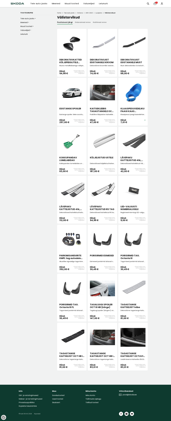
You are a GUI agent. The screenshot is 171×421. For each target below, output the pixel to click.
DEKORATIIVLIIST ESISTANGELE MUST (131, 61)
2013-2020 (89, 13)
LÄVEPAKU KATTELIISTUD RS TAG (102, 208)
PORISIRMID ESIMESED (102, 255)
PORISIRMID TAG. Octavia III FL (68, 306)
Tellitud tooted (92, 402)
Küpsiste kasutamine (28, 406)
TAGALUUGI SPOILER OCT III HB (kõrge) (101, 306)
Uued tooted (57, 399)
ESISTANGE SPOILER (70, 108)
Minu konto (90, 395)
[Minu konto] (162, 3)
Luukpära (98, 13)
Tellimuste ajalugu (93, 399)
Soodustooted (58, 395)
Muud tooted (26, 26)
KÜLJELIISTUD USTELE (101, 157)
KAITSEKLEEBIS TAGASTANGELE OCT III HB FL (101, 110)
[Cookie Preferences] (3, 417)
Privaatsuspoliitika (26, 402)
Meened (24, 22)
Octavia (80, 13)
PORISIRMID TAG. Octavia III (130, 257)
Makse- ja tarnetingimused (30, 399)
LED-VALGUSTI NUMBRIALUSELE (129, 208)
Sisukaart (56, 402)
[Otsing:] (148, 3)
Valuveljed (25, 30)
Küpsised (37, 414)
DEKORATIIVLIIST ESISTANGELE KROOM (102, 61)
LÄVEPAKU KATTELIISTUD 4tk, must (131, 159)
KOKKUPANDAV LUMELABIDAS (68, 159)
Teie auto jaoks (27, 18)
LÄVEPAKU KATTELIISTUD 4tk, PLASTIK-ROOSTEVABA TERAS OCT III (70, 208)
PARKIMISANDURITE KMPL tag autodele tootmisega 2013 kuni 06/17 (71, 257)
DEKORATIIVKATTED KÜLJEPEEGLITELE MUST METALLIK (70, 61)
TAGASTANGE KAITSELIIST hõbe (130, 306)
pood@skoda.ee (130, 394)
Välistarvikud (110, 13)
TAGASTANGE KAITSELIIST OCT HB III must (71, 354)
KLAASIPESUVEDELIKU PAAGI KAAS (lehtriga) (132, 110)
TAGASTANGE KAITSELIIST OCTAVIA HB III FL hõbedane (133, 354)
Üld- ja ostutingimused (28, 395)
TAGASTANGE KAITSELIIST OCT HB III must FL (102, 354)
